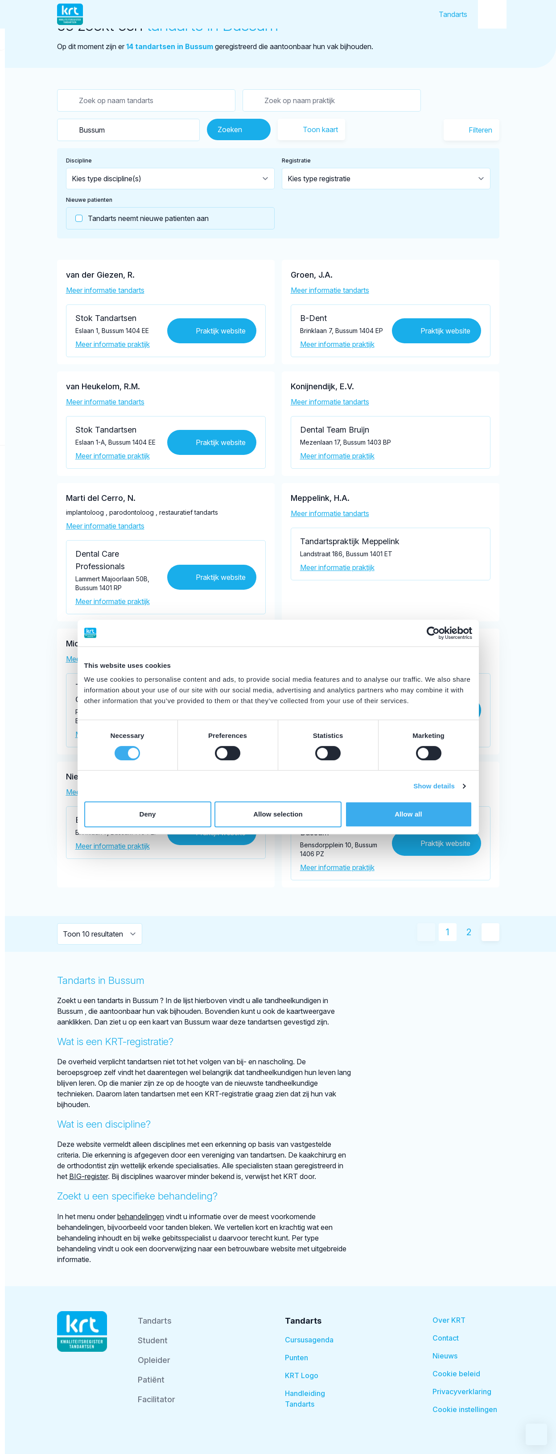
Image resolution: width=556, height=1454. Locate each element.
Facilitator (156, 1399)
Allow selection (278, 814)
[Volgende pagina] (490, 932)
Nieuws (444, 1355)
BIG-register (88, 1176)
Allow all (408, 814)
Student (153, 1340)
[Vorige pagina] (426, 932)
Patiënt (151, 1379)
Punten (296, 1357)
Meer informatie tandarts (105, 290)
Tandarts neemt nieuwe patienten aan (137, 218)
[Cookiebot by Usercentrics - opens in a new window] (433, 633)
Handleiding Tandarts (305, 1398)
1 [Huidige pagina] (447, 932)
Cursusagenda (309, 1339)
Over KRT (448, 1320)
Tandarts (453, 14)
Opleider (154, 1360)
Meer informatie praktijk (112, 344)
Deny (147, 814)
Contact (445, 1337)
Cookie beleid (456, 1373)
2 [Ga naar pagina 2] (468, 932)
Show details (434, 786)
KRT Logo (301, 1375)
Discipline (79, 160)
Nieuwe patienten (89, 199)
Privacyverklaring (461, 1391)
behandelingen (140, 1216)
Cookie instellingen (464, 1409)
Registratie (296, 160)
